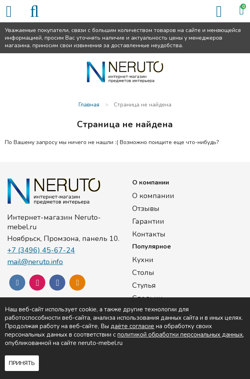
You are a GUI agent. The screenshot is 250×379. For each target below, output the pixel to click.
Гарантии (148, 221)
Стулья (144, 285)
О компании (153, 196)
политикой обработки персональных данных (180, 335)
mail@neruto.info (35, 262)
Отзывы (145, 208)
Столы (143, 272)
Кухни (142, 260)
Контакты (148, 234)
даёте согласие (132, 326)
